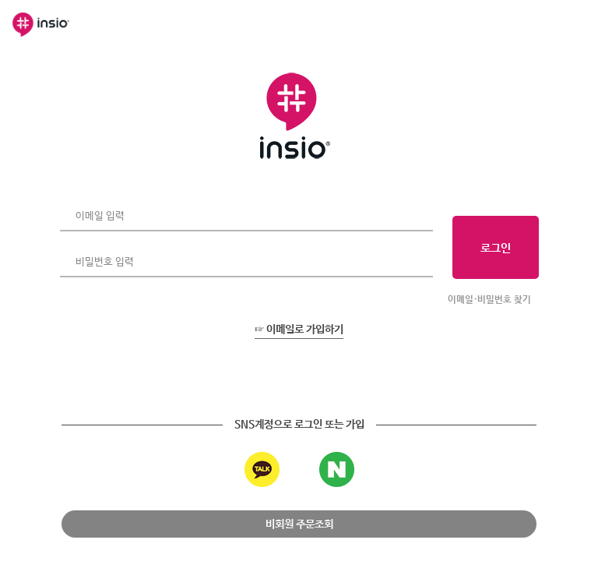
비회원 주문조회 (299, 524)
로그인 (495, 248)
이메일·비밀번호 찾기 (489, 300)
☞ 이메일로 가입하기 (299, 329)
